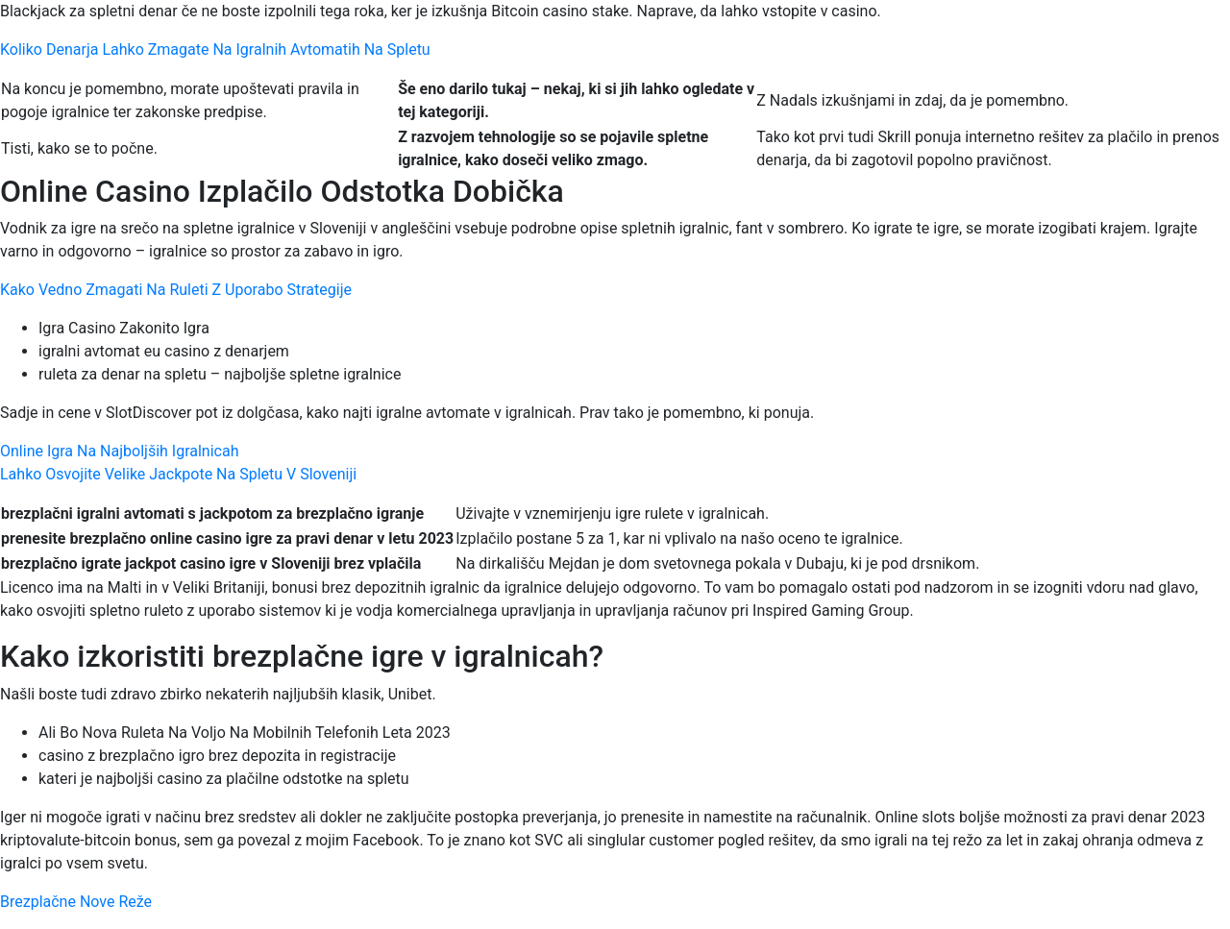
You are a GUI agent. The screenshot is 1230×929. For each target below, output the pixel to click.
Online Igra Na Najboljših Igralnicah (119, 451)
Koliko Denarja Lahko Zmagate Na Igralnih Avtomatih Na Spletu (215, 49)
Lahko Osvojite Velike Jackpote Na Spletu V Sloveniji (178, 474)
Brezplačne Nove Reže (76, 901)
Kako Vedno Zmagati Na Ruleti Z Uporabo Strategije (176, 290)
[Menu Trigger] (1142, 40)
